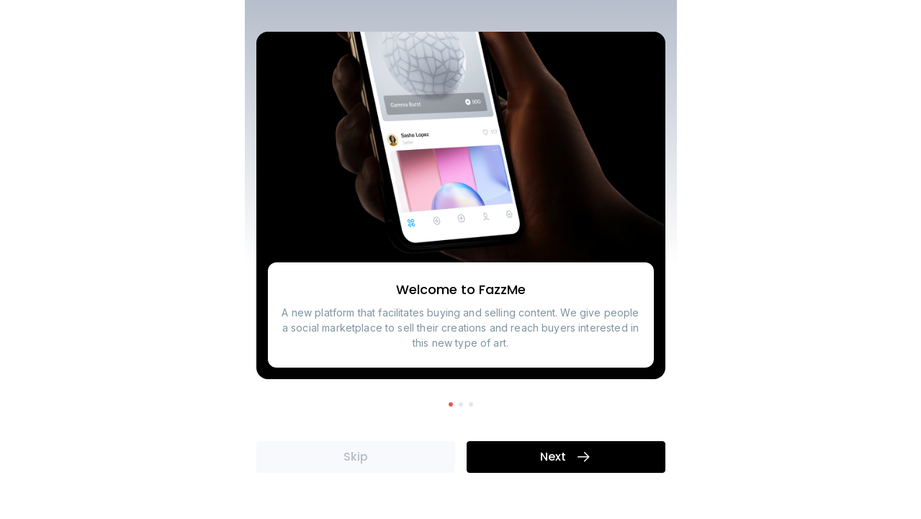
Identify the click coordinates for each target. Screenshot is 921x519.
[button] (451, 404)
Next (566, 457)
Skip (355, 457)
